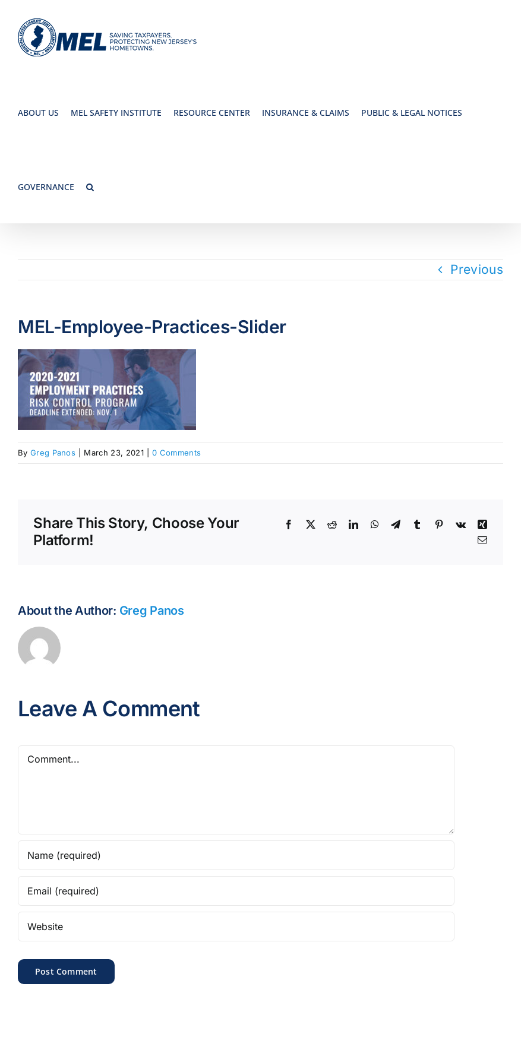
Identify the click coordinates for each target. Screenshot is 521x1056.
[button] (90, 186)
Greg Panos (52, 452)
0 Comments (176, 452)
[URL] (236, 926)
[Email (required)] (236, 891)
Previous (476, 269)
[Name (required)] (236, 855)
